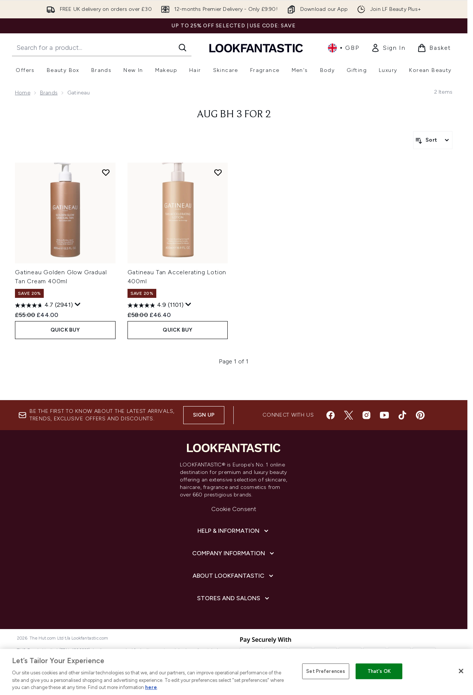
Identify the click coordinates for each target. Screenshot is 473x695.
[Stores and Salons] (234, 598)
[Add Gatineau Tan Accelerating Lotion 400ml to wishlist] (218, 172)
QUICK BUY (65, 330)
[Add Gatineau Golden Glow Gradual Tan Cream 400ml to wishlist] (106, 172)
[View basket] (434, 47)
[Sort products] (432, 140)
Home (22, 93)
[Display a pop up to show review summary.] (78, 305)
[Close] (461, 671)
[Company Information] (234, 553)
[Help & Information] (233, 531)
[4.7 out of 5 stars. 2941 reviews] (44, 305)
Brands (49, 93)
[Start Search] (182, 47)
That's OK (379, 671)
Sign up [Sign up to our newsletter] (204, 415)
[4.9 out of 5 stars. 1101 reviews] (156, 305)
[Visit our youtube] (384, 415)
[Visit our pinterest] (420, 415)
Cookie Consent (234, 509)
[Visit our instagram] (366, 415)
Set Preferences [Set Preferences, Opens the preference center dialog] (325, 671)
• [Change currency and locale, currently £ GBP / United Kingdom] (343, 47)
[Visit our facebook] (331, 415)
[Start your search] (101, 47)
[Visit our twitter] (348, 415)
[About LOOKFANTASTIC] (234, 576)
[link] (388, 47)
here (151, 687)
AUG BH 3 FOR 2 (234, 114)
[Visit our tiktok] (402, 415)
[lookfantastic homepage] (256, 47)
